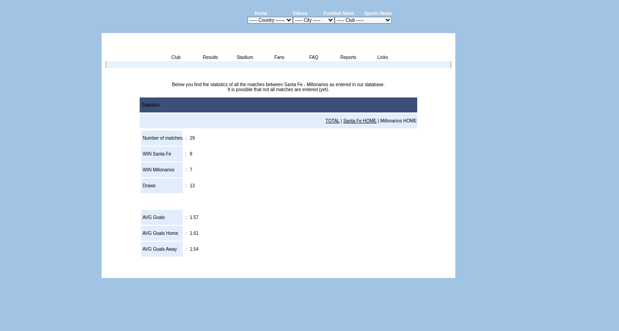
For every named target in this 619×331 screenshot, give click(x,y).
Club (176, 57)
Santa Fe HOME (359, 120)
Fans (279, 57)
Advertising (347, 272)
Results (210, 57)
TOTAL (333, 120)
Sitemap (417, 272)
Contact (440, 272)
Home (261, 13)
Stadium (245, 57)
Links (382, 57)
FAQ (313, 57)
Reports (348, 57)
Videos (299, 13)
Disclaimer (392, 272)
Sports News (378, 13)
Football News (339, 13)
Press (370, 272)
